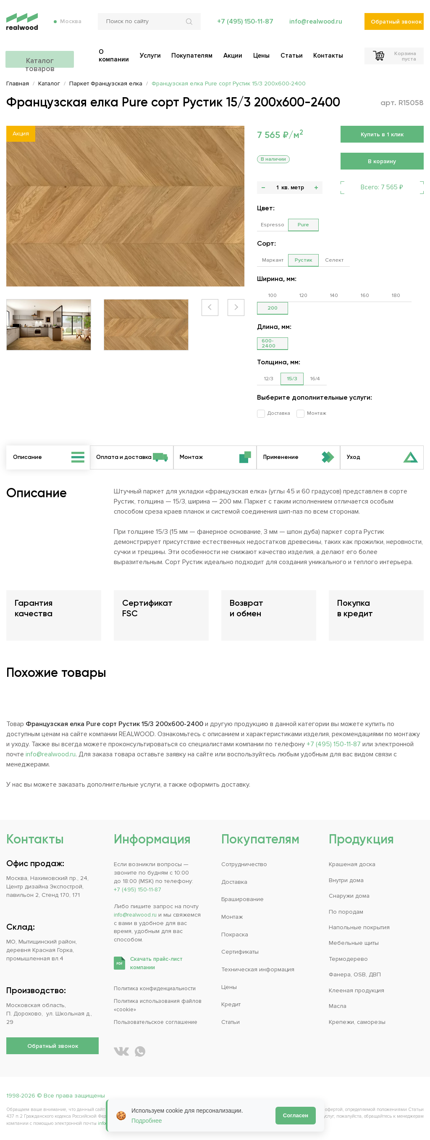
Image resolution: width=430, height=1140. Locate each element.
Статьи (230, 1022)
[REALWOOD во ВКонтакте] (121, 1051)
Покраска (234, 934)
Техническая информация (257, 969)
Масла (337, 1006)
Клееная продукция (356, 990)
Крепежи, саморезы (357, 1022)
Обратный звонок (396, 25)
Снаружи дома (349, 895)
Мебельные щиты (354, 942)
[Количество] (277, 187)
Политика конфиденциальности (158, 988)
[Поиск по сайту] (148, 25)
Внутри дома (346, 880)
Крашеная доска (352, 864)
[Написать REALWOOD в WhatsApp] (140, 1051)
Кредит (231, 1004)
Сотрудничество (244, 864)
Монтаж (311, 413)
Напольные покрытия (359, 927)
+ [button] (316, 187)
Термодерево (348, 958)
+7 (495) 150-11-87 (243, 25)
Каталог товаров (52, 57)
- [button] (263, 187)
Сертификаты (240, 951)
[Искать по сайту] (189, 25)
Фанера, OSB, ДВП (355, 974)
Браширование (242, 899)
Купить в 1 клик (382, 134)
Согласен (295, 1115)
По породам (346, 911)
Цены (229, 987)
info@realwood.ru (315, 25)
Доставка (276, 413)
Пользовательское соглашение (159, 1022)
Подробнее (146, 1120)
